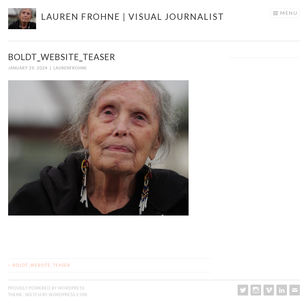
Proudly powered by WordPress (46, 288)
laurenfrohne (70, 68)
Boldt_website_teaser (39, 265)
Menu (288, 13)
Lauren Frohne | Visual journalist (132, 16)
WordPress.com (68, 294)
